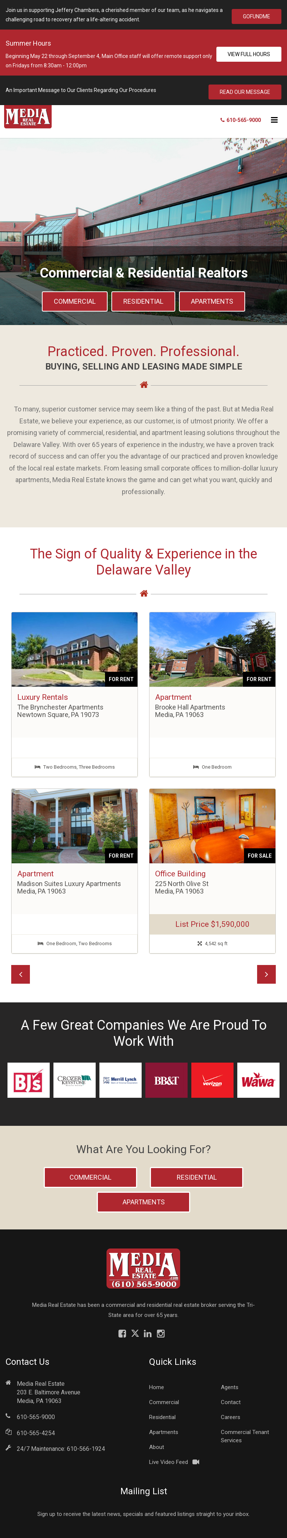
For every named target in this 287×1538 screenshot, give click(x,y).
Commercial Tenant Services (245, 1432)
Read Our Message (245, 89)
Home (156, 1384)
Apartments (212, 298)
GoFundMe (256, 15)
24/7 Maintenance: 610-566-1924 (61, 1445)
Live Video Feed (168, 1458)
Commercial (75, 298)
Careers (230, 1413)
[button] (20, 971)
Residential (143, 298)
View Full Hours (249, 53)
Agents (229, 1384)
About (156, 1443)
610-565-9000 (36, 1413)
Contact (231, 1398)
